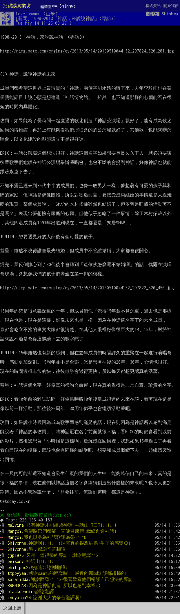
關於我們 (171, 6)
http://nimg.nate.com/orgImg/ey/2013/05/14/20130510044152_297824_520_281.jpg (87, 50)
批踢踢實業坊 (17, 5)
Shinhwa (58, 6)
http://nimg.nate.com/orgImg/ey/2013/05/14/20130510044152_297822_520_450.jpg (87, 287)
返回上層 (12, 608)
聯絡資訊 (153, 6)
